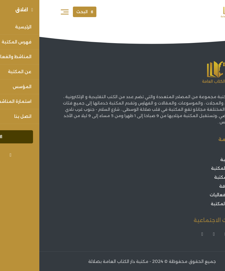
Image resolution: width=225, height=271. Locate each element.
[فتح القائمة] (25, 12)
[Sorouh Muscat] (192, 12)
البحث (45, 11)
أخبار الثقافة (192, 186)
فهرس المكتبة (189, 177)
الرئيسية (196, 150)
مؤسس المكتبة (188, 168)
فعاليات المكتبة (187, 203)
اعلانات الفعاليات (187, 194)
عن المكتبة (192, 159)
